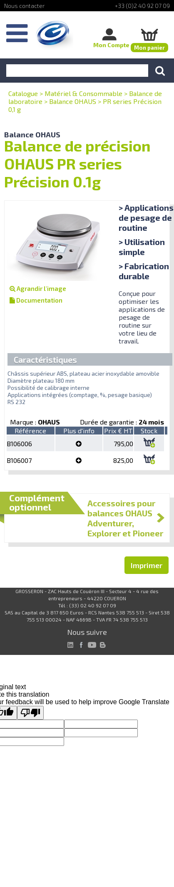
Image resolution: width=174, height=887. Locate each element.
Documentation (36, 300)
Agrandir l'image (38, 288)
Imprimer (146, 565)
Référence (30, 431)
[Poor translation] (30, 713)
